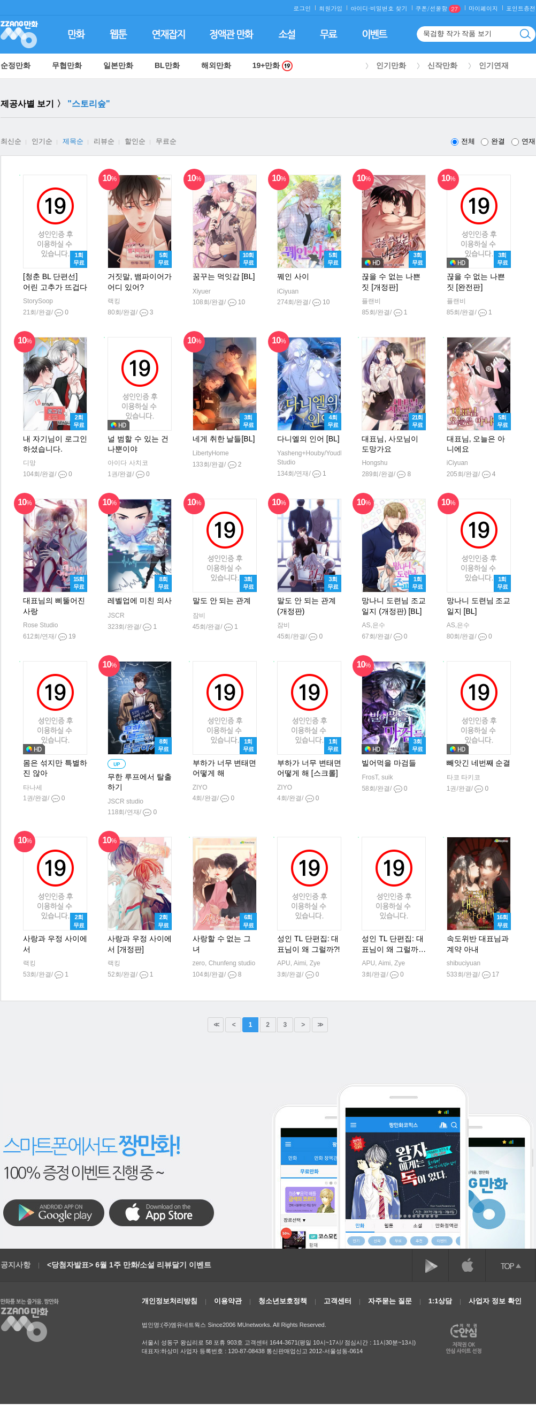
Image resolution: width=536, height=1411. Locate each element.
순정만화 (15, 65)
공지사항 (15, 1264)
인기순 (42, 141)
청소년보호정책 (282, 1301)
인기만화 (391, 65)
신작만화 (442, 65)
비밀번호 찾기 (389, 8)
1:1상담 (440, 1301)
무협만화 (67, 65)
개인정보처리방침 (169, 1301)
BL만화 (167, 65)
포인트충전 (520, 8)
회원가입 (330, 8)
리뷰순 (104, 141)
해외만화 (216, 65)
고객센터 (337, 1301)
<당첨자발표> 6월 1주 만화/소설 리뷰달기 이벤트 (129, 1264)
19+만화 (272, 66)
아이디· (360, 8)
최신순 (11, 141)
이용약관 (228, 1301)
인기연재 (494, 65)
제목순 (73, 141)
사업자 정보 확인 (495, 1301)
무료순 (166, 141)
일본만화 (118, 65)
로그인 (302, 8)
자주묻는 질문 (390, 1301)
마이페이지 (483, 8)
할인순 (135, 141)
